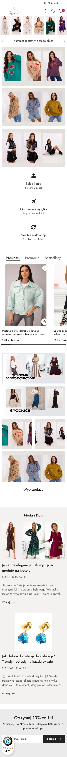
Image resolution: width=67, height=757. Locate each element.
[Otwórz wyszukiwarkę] (46, 11)
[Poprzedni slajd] (2, 41)
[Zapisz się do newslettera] (22, 739)
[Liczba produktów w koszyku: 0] (61, 11)
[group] (33, 25)
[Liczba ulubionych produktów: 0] (53, 11)
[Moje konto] (53, 3)
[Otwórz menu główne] (4, 11)
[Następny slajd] (64, 41)
